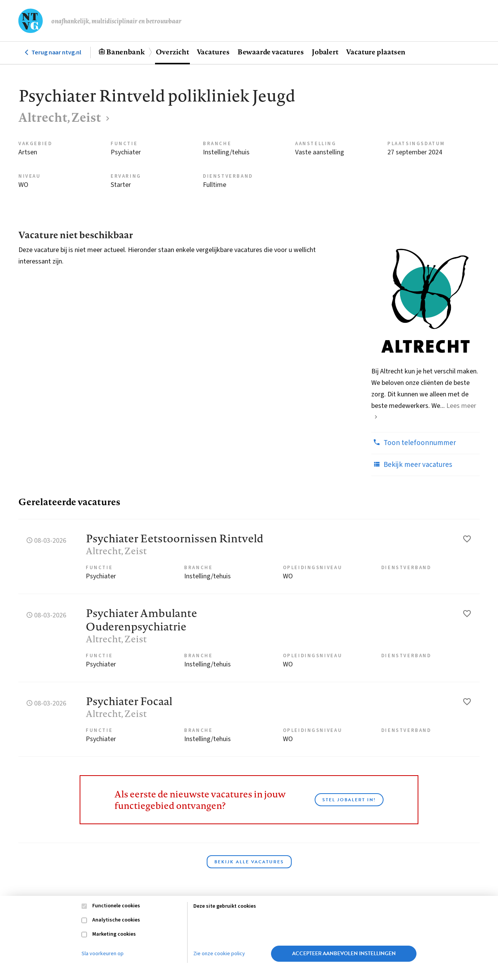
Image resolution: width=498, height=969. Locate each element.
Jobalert (325, 52)
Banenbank (125, 52)
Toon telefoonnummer (413, 442)
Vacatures (213, 52)
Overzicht (172, 52)
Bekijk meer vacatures (411, 464)
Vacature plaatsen (375, 52)
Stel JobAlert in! (349, 799)
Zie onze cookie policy (219, 954)
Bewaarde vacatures (270, 52)
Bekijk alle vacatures (249, 861)
